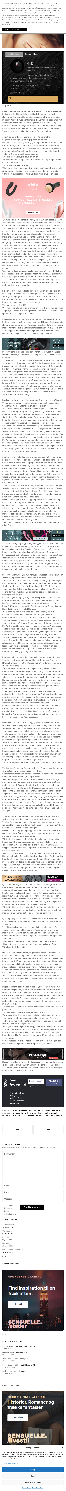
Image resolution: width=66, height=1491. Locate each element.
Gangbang (7, 1231)
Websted (8, 1199)
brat (24, 1113)
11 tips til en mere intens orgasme (21, 1346)
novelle (22, 1115)
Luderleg (6, 1243)
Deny (33, 1476)
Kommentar (9, 1154)
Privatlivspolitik (37, 1488)
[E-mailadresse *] (36, 1081)
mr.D (14, 1115)
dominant (33, 1113)
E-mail (7, 1192)
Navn (6, 1186)
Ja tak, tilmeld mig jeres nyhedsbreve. (10, 1209)
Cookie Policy (26, 1488)
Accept (33, 1470)
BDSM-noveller (20, 1110)
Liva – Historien (19, 1371)
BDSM (18, 1113)
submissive (56, 1115)
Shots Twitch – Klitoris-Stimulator (48, 1129)
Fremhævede (54, 1110)
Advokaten (17, 1129)
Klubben (6, 1237)
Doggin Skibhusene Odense (27, 1365)
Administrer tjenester (11, 1463)
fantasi (52, 1113)
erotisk (43, 1113)
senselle (40, 1115)
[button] (62, 1447)
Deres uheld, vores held (12, 1250)
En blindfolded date (19, 1353)
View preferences (33, 1483)
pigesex (30, 1115)
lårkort (6, 1115)
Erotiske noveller (38, 1110)
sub (48, 1115)
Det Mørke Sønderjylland (19, 1359)
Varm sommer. (8, 1225)
